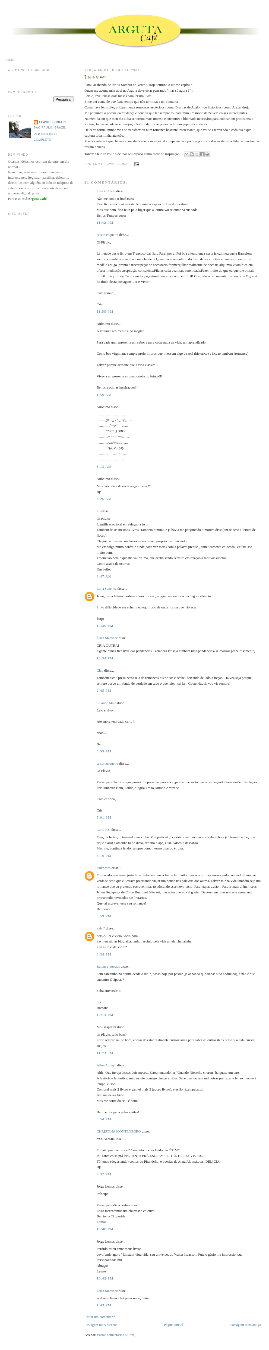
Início (9, 59)
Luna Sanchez (106, 588)
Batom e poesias (108, 966)
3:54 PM (104, 1119)
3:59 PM (104, 751)
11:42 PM (105, 222)
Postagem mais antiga (245, 1325)
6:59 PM (104, 916)
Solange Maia (106, 703)
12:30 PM (105, 626)
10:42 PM (105, 1278)
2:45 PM (104, 690)
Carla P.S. (103, 830)
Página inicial (173, 1325)
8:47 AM (104, 576)
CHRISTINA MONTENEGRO (119, 1131)
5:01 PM (104, 817)
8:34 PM (104, 954)
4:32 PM (104, 1174)
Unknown (103, 868)
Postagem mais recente (100, 1325)
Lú (98, 511)
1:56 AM (104, 395)
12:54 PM (105, 658)
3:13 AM (104, 466)
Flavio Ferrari (52, 122)
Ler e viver (95, 77)
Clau (100, 670)
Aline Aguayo (106, 1065)
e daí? (101, 928)
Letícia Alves (106, 191)
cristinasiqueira (107, 235)
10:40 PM (105, 1229)
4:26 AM (104, 499)
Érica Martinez (107, 638)
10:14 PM (105, 1015)
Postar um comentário (99, 1317)
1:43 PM (104, 1305)
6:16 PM (104, 856)
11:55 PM (105, 311)
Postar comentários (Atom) (116, 1335)
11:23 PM (105, 1053)
